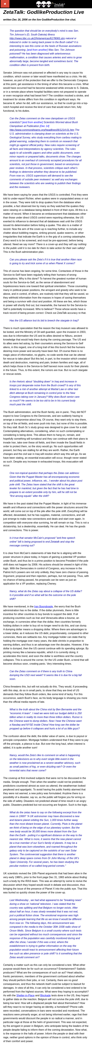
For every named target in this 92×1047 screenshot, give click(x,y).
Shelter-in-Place (25, 995)
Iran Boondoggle (43, 606)
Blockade (45, 995)
